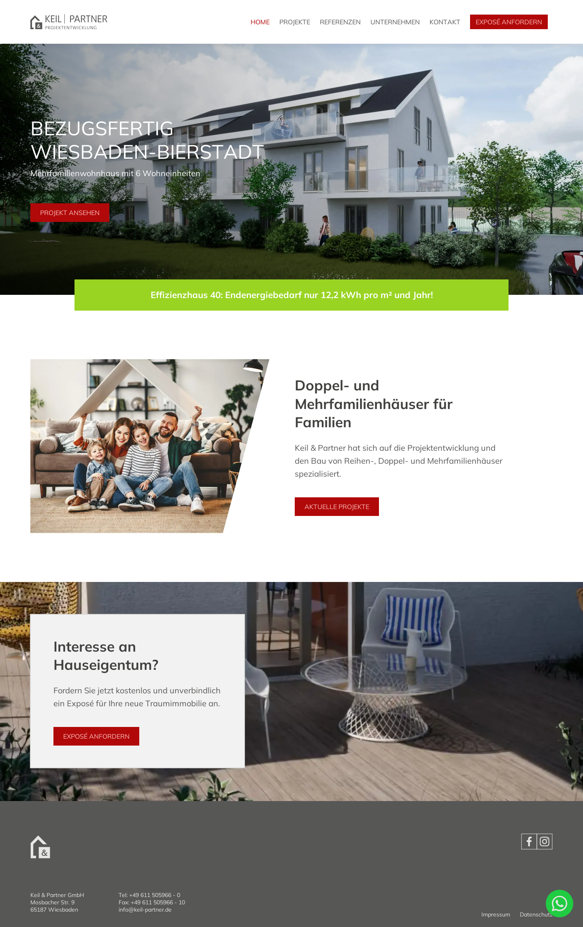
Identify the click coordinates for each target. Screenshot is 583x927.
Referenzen (340, 22)
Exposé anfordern (509, 22)
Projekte (294, 22)
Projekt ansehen (70, 213)
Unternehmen (395, 22)
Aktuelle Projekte (336, 507)
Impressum (495, 914)
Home (260, 22)
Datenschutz (536, 914)
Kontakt (445, 22)
